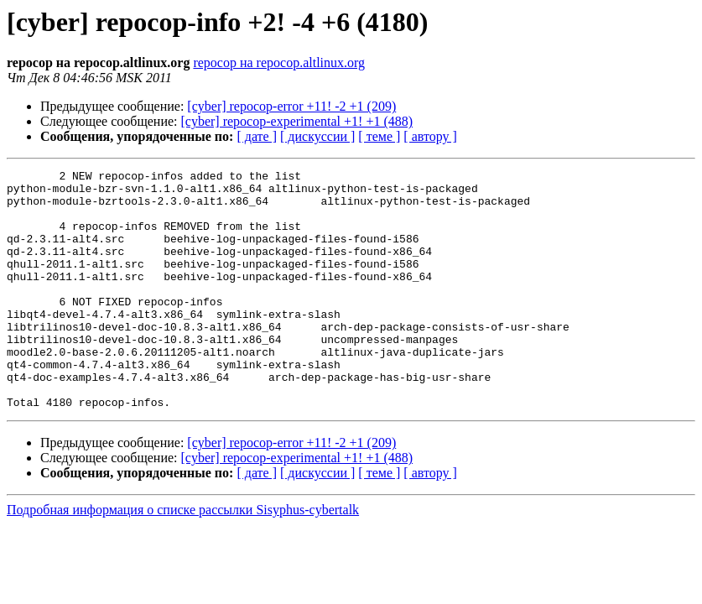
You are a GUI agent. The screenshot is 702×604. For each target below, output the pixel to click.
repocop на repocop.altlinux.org (279, 62)
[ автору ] (429, 136)
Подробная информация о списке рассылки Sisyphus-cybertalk (183, 557)
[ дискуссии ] (317, 136)
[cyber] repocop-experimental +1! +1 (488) (297, 121)
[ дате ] (257, 136)
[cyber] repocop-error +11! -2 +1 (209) (291, 106)
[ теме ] (379, 136)
